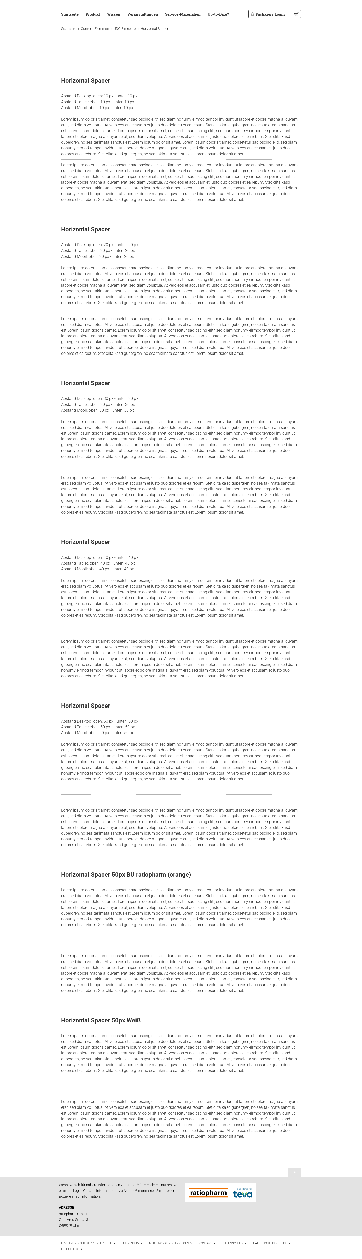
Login (77, 1191)
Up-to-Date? (218, 14)
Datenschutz (234, 1243)
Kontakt (207, 1243)
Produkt (93, 14)
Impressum (132, 1243)
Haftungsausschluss (271, 1243)
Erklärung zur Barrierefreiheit (88, 1243)
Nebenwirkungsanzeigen (170, 1243)
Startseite (70, 14)
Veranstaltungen (142, 14)
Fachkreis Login (268, 14)
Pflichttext (71, 1249)
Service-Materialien (183, 14)
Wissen (113, 14)
